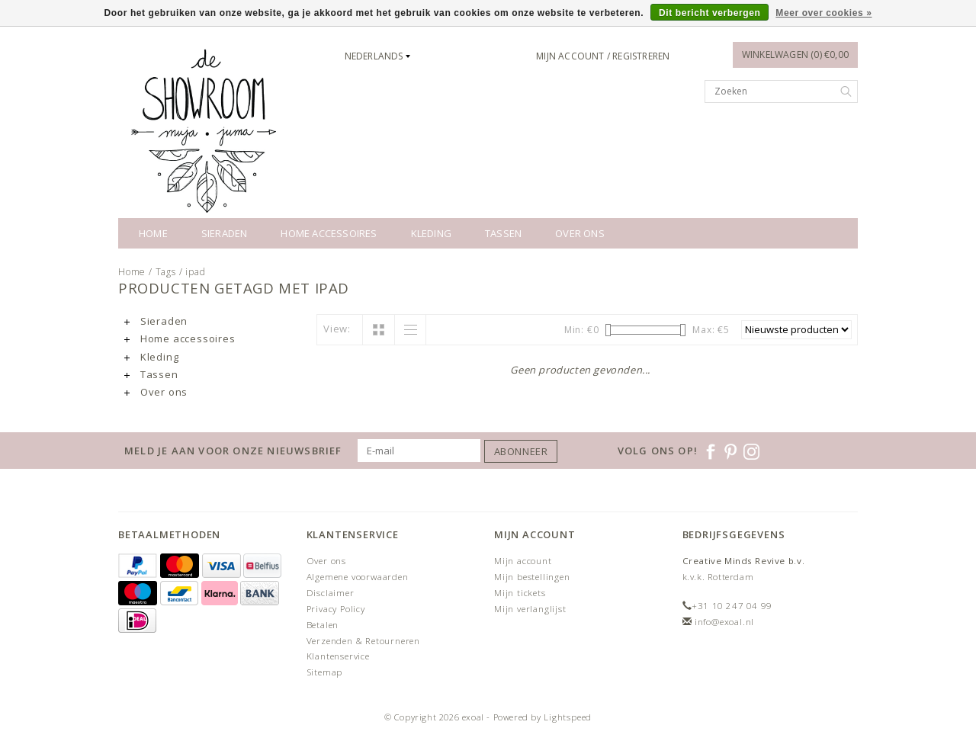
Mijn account (523, 560)
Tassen (503, 233)
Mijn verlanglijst (530, 608)
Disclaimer (331, 592)
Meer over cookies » (823, 13)
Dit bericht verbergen (709, 13)
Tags (166, 271)
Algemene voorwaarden (358, 576)
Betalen (323, 624)
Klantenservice (338, 656)
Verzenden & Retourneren (363, 640)
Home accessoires (329, 233)
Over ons (580, 233)
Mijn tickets (520, 592)
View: (337, 328)
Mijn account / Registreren (602, 56)
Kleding (431, 233)
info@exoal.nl (724, 621)
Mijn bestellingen (532, 576)
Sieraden (224, 233)
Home (153, 233)
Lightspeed (568, 717)
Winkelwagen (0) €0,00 (795, 54)
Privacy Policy (336, 608)
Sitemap (325, 672)
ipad (195, 271)
